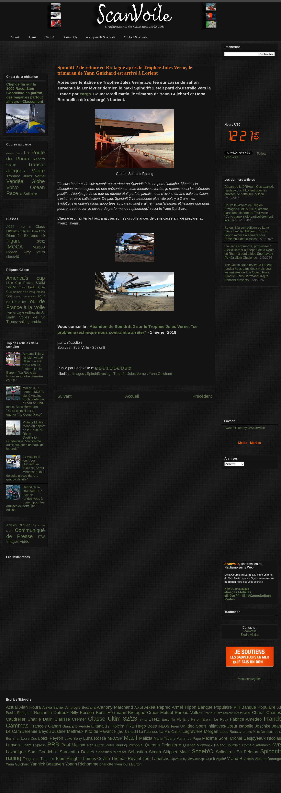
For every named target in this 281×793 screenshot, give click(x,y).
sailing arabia (30, 322)
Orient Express (34, 745)
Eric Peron (192, 719)
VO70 (41, 252)
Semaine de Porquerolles (29, 291)
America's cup (25, 278)
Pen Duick (96, 745)
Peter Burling (117, 745)
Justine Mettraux (68, 731)
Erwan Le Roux (216, 719)
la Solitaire (28, 194)
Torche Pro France (25, 296)
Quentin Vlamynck (198, 745)
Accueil (132, 396)
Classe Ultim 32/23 (114, 719)
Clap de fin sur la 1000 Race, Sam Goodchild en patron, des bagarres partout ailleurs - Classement (24, 93)
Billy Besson (83, 712)
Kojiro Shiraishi (126, 732)
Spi (10, 296)
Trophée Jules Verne (130, 374)
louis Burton (132, 764)
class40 (12, 257)
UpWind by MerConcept (188, 759)
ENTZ (144, 719)
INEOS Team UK (172, 726)
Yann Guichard (160, 374)
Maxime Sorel (216, 738)
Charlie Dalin (41, 719)
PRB (54, 744)
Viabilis (249, 759)
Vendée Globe (25, 181)
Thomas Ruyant (126, 758)
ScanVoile (249, 631)
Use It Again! (216, 759)
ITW (41, 537)
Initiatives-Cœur (223, 726)
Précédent (202, 396)
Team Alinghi (68, 758)
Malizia (146, 738)
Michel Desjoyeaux (248, 738)
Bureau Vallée (189, 712)
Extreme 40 (34, 236)
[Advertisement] (135, 50)
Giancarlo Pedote (76, 726)
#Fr (238, 595)
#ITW (227, 588)
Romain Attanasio (257, 745)
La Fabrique (149, 732)
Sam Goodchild (44, 751)
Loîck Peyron (51, 738)
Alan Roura (30, 707)
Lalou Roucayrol (233, 732)
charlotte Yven (111, 764)
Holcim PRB (123, 726)
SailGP (17, 165)
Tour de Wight (15, 313)
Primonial (137, 745)
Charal (259, 712)
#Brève (229, 595)
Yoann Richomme (82, 764)
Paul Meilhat (74, 744)
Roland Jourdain (228, 745)
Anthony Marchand (115, 707)
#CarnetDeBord (259, 595)
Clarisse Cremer (71, 719)
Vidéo (24, 541)
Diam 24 (15, 236)
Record (39, 159)
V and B (235, 758)
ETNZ (155, 719)
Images (78, 374)
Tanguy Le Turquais (39, 759)
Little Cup (14, 282)
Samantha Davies (78, 751)
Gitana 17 (101, 726)
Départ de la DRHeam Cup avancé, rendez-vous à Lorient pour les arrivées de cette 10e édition (25, 498)
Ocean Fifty (21, 252)
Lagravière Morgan (201, 731)
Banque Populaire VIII (220, 707)
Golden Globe (15, 153)
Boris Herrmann (112, 712)
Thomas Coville (96, 758)
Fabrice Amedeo (247, 719)
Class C (27, 226)
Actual (12, 707)
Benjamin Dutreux (52, 712)
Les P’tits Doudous (261, 731)
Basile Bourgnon (20, 713)
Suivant (64, 396)
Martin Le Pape (189, 739)
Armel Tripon (185, 707)
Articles (12, 525)
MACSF (115, 738)
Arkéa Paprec (158, 707)
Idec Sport (197, 726)
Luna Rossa (95, 738)
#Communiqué (240, 588)
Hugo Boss (147, 726)
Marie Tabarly (165, 739)
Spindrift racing (99, 374)
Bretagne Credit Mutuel (151, 712)
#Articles (244, 592)
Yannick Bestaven (47, 764)
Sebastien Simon (145, 751)
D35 (42, 231)
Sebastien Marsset (112, 752)
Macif (131, 738)
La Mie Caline (171, 732)
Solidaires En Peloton (238, 751)
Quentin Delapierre (164, 744)
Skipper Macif (177, 751)
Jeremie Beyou (37, 731)
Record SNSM (34, 282)
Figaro (21, 241)
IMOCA (19, 246)
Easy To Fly (172, 719)
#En (244, 595)
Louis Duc (29, 739)
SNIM (12, 287)
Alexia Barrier (53, 707)
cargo (85, 94)
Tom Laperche (156, 758)
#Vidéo (229, 599)
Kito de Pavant (99, 731)
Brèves (26, 525)
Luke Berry (74, 739)
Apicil (139, 707)
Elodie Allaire (250, 634)
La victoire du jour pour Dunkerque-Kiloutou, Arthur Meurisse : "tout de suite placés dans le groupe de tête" (25, 468)
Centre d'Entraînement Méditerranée (228, 713)
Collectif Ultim (28, 231)
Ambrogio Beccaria (81, 707)
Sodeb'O (204, 751)
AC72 (12, 226)
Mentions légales (249, 679)
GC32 (41, 241)
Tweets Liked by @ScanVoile (244, 428)
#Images (230, 592)
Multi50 (39, 247)
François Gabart (46, 726)
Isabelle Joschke (255, 726)
